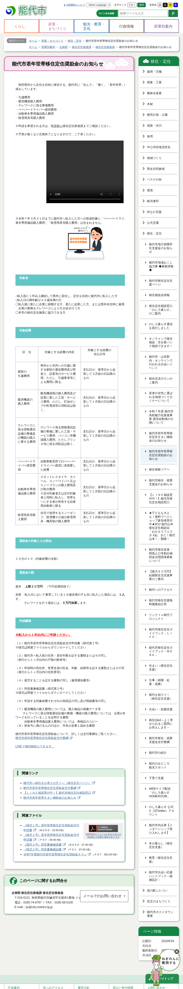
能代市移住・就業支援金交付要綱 (161, 740)
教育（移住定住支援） (161, 859)
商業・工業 (154, 82)
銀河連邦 (153, 201)
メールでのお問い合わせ (102, 896)
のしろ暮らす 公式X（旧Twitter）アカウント (161, 810)
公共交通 (153, 222)
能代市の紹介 (158, 752)
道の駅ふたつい (157, 890)
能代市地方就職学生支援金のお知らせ (161, 248)
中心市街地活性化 (158, 147)
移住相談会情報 (159, 295)
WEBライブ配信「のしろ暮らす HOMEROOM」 (159, 792)
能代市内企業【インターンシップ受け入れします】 (161, 829)
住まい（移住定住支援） (161, 667)
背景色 (153, 4)
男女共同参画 (156, 168)
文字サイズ (120, 4)
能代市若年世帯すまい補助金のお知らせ (49, 797)
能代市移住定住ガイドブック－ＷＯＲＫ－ (161, 651)
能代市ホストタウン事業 (160, 913)
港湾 (150, 136)
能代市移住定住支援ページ (161, 282)
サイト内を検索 (106, 13)
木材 (150, 104)
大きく (132, 4)
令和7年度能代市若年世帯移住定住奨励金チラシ (55, 854)
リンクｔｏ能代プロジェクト (161, 616)
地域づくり (154, 158)
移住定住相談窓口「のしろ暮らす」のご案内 (161, 309)
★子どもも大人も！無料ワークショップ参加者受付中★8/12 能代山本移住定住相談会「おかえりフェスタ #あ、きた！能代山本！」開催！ (162, 525)
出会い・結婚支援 (161, 709)
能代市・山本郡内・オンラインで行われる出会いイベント (161, 362)
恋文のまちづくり (158, 901)
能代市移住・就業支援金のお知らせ (161, 482)
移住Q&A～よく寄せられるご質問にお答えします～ (161, 724)
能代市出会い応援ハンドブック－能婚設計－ (161, 876)
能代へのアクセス (161, 589)
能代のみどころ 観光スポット (161, 765)
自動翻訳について (76, 4)
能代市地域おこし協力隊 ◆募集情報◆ (161, 266)
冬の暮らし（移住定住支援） (161, 845)
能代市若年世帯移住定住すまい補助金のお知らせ (161, 437)
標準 (141, 4)
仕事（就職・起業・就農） (159, 682)
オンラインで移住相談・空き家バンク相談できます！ (161, 342)
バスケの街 (154, 179)
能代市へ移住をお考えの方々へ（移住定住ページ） (57, 783)
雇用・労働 (154, 71)
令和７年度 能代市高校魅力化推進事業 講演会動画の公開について (161, 417)
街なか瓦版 (154, 211)
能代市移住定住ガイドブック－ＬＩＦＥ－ (161, 633)
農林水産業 (154, 93)
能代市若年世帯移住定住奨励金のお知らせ (161, 455)
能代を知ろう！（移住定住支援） (161, 696)
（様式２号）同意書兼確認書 (42, 844)
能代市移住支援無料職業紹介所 (161, 602)
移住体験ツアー (159, 469)
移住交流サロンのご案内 (161, 380)
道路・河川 (154, 125)
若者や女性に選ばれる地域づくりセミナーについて (161, 397)
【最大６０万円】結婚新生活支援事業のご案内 (161, 575)
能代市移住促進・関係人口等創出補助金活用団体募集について (161, 555)
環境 (150, 190)
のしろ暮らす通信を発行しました (161, 326)
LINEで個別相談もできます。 (34, 746)
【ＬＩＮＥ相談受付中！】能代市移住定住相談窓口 (57, 792)
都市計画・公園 (157, 114)
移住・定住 (161, 61)
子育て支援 (156, 778)
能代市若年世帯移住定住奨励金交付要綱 (41, 737)
